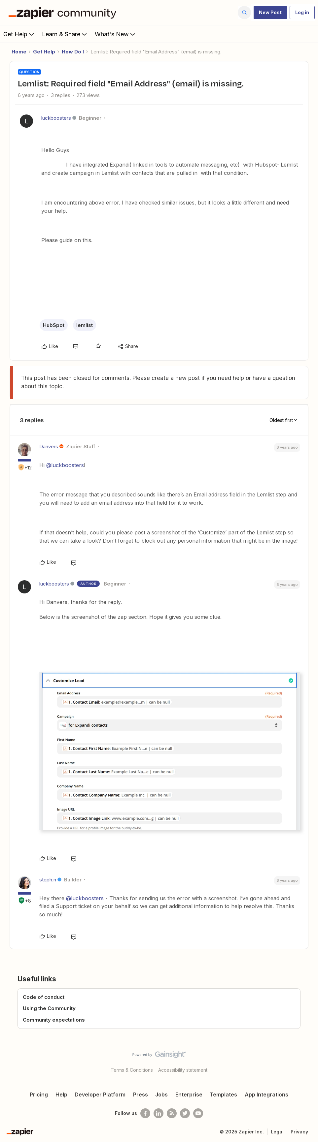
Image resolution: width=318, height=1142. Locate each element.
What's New (116, 34)
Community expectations (54, 1020)
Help (61, 1094)
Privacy (299, 1131)
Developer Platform (100, 1094)
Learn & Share (65, 34)
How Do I (73, 51)
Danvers (48, 446)
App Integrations (266, 1094)
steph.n (47, 879)
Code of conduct (43, 997)
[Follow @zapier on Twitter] (185, 1113)
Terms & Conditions (132, 1070)
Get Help (19, 34)
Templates (223, 1094)
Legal (277, 1131)
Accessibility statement (182, 1070)
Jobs (161, 1094)
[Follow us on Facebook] (145, 1113)
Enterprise (188, 1094)
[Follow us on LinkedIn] (158, 1113)
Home (19, 51)
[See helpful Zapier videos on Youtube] (198, 1113)
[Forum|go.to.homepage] (64, 12)
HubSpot (53, 325)
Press (140, 1094)
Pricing (39, 1094)
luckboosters (56, 118)
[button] (270, 12)
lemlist (84, 325)
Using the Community (49, 1008)
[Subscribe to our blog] (172, 1113)
